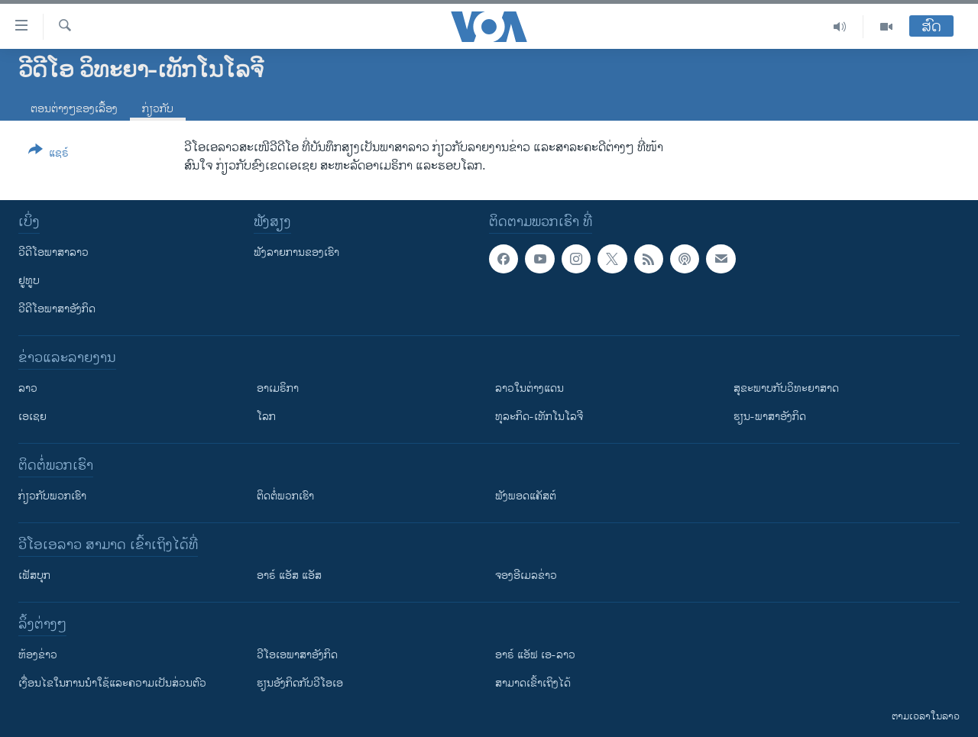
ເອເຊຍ (32, 417)
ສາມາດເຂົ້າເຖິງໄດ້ (533, 683)
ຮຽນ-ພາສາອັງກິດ (770, 417)
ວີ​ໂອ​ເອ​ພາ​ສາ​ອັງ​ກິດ (297, 655)
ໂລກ (266, 417)
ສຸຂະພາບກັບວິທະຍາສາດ (786, 388)
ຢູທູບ (29, 281)
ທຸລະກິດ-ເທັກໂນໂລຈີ (539, 417)
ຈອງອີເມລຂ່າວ (526, 575)
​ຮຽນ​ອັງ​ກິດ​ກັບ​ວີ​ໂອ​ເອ (300, 683)
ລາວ (27, 388)
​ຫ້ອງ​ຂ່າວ (37, 655)
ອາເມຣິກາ (278, 388)
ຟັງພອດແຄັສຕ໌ (525, 496)
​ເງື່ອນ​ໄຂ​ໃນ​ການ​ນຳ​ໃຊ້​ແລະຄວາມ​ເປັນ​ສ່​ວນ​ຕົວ (112, 683)
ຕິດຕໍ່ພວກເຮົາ (285, 496)
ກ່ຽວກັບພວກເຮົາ (52, 496)
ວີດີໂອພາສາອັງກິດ (57, 309)
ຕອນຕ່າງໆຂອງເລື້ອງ (74, 109)
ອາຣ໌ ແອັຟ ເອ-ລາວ (535, 655)
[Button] (48, 154)
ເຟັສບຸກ (34, 575)
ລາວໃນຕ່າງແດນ (529, 388)
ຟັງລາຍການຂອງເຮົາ (296, 252)
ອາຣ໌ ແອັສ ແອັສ (289, 575)
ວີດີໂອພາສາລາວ (53, 252)
